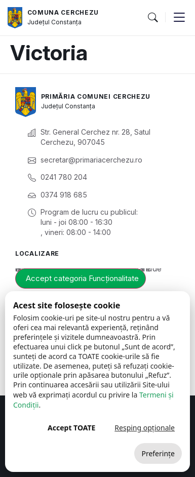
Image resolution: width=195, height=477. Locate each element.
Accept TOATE (71, 427)
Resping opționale (144, 427)
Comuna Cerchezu (63, 12)
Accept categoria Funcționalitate (82, 278)
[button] (152, 18)
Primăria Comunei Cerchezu (96, 96)
